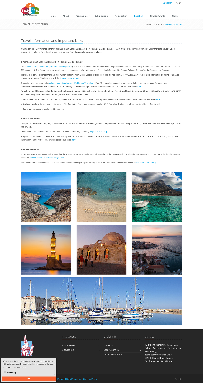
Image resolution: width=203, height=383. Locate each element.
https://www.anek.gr (98, 131)
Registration (121, 16)
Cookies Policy (90, 379)
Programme (82, 16)
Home (53, 16)
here (139, 86)
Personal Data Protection (69, 379)
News (175, 16)
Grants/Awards (157, 16)
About (66, 16)
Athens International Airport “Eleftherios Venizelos (71, 83)
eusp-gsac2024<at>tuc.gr (146, 162)
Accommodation (111, 350)
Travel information (113, 355)
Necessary (10, 372)
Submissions (101, 16)
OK (28, 379)
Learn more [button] (18, 367)
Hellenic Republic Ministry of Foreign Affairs (47, 157)
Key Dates (108, 345)
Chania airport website (70, 78)
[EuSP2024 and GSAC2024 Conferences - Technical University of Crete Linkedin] (180, 379)
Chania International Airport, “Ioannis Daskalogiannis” (48, 67)
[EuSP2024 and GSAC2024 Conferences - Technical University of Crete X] (176, 379)
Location (138, 16)
